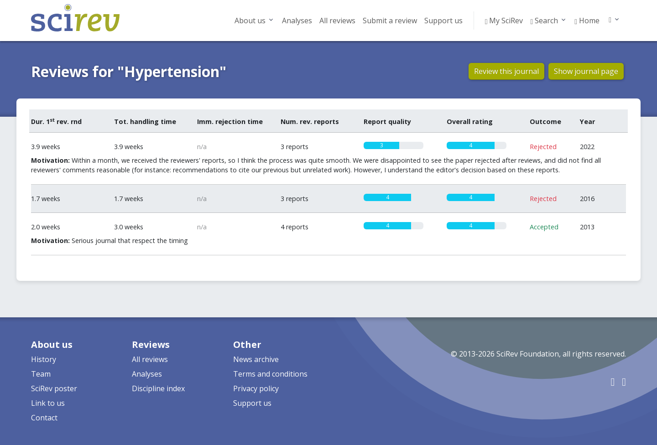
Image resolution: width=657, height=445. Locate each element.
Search (544, 21)
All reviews (337, 21)
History (43, 359)
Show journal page (586, 71)
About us (250, 21)
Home (587, 21)
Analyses (297, 21)
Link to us (48, 403)
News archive (256, 359)
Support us (443, 21)
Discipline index (158, 388)
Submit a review (390, 21)
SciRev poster (54, 388)
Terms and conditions (270, 374)
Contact (44, 418)
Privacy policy (256, 388)
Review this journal (506, 71)
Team (41, 374)
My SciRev (504, 21)
